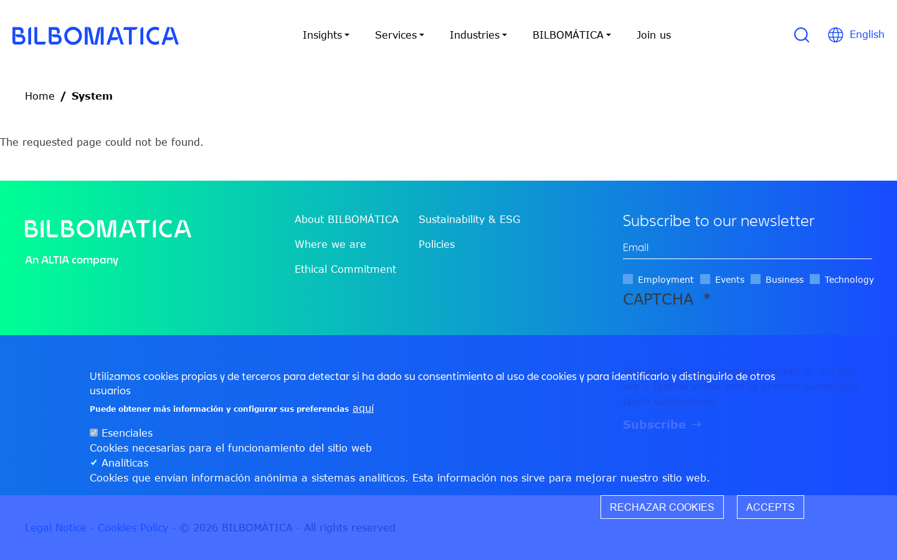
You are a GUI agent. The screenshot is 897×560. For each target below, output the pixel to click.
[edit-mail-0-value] (747, 247)
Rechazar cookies (662, 507)
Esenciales (127, 433)
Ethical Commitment (345, 269)
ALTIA (55, 259)
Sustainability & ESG (469, 219)
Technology (849, 279)
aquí (363, 408)
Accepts (770, 507)
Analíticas (125, 462)
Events (729, 279)
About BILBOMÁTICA (347, 219)
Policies (437, 244)
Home (40, 96)
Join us (654, 34)
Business (785, 279)
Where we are (330, 244)
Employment (666, 279)
